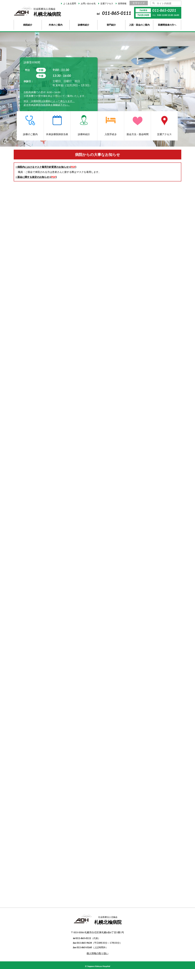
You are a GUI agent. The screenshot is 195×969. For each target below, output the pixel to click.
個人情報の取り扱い (97, 953)
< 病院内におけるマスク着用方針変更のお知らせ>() (46, 166)
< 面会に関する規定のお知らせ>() (36, 176)
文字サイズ (139, 3)
